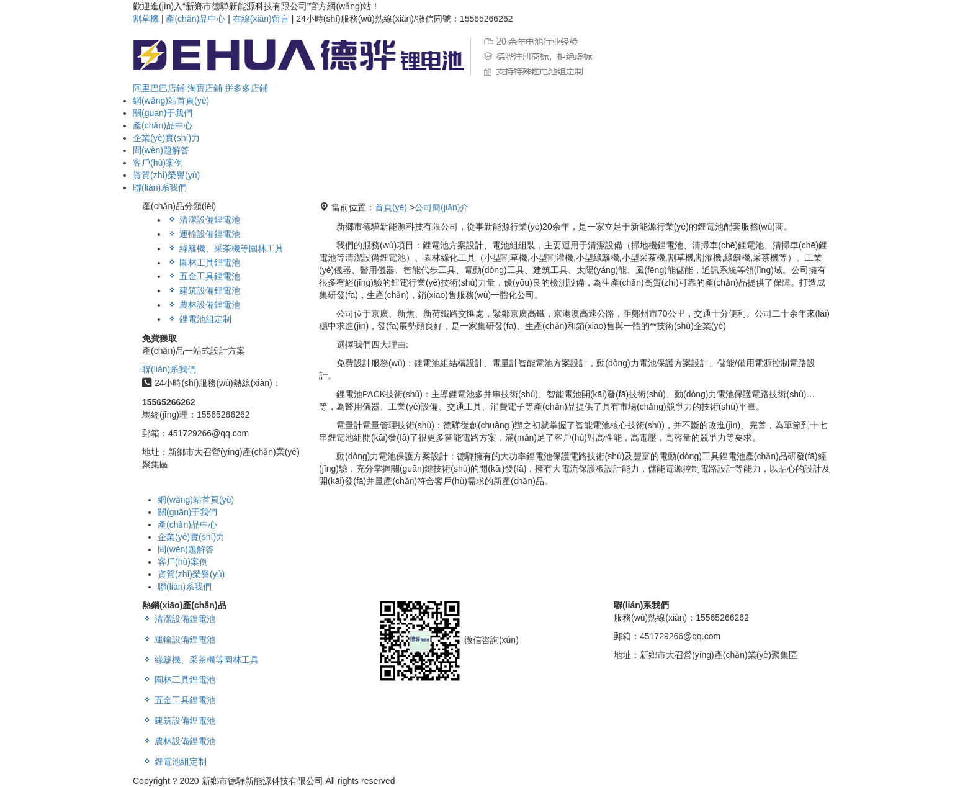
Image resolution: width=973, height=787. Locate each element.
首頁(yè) (391, 207)
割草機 (146, 19)
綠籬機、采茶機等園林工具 (225, 248)
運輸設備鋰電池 (203, 234)
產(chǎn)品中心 (195, 19)
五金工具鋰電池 (203, 276)
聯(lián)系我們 (169, 369)
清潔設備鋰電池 (203, 220)
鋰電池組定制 (199, 319)
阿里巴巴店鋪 (159, 88)
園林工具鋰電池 (203, 263)
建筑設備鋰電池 (203, 290)
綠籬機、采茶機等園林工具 (200, 660)
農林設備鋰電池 (203, 305)
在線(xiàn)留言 (261, 19)
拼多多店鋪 (246, 88)
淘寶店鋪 (204, 88)
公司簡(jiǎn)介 (442, 207)
